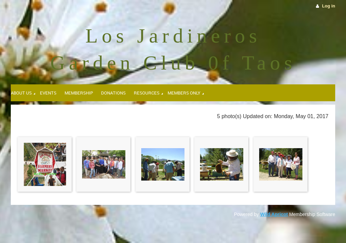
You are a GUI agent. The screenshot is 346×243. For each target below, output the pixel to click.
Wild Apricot (274, 214)
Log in (328, 5)
